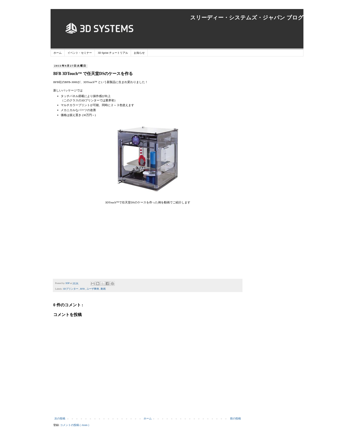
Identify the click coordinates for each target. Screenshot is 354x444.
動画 (103, 288)
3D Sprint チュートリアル (113, 52)
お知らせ (139, 52)
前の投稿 (235, 418)
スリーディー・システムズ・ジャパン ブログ (246, 18)
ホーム (58, 52)
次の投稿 (59, 418)
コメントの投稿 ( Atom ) (74, 425)
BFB (82, 288)
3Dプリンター (71, 288)
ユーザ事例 (93, 288)
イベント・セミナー (80, 52)
